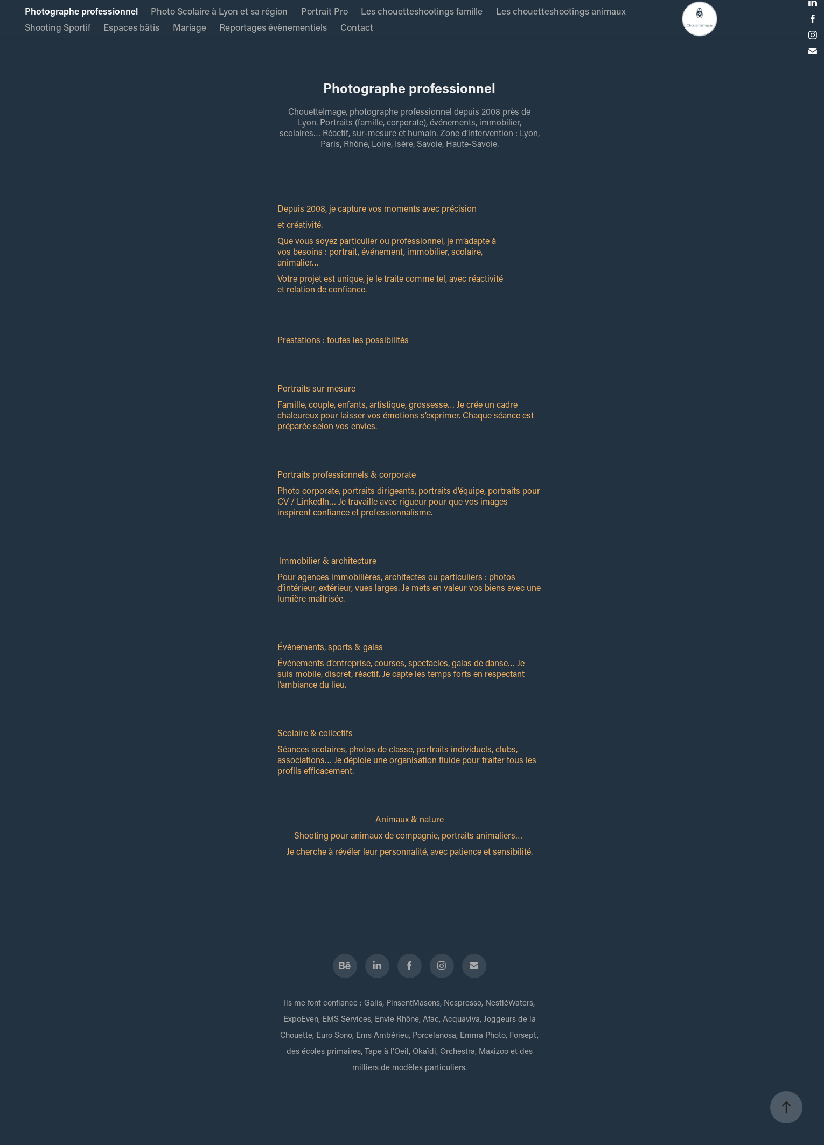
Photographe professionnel (81, 11)
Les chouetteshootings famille (422, 11)
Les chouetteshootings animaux (561, 11)
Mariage (189, 27)
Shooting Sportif (57, 27)
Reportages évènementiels (273, 27)
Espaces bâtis (131, 27)
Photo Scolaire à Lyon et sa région (219, 11)
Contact (356, 27)
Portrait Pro (324, 11)
